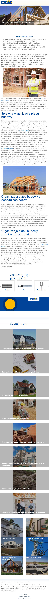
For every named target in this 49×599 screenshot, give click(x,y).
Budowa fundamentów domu (33, 557)
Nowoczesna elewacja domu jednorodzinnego (9, 558)
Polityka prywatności (24, 596)
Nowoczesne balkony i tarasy (9, 519)
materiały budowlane (7, 148)
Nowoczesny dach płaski (8, 538)
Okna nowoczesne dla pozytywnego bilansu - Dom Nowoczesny (35, 520)
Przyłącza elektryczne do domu (34, 538)
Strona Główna (24, 594)
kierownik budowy (24, 130)
